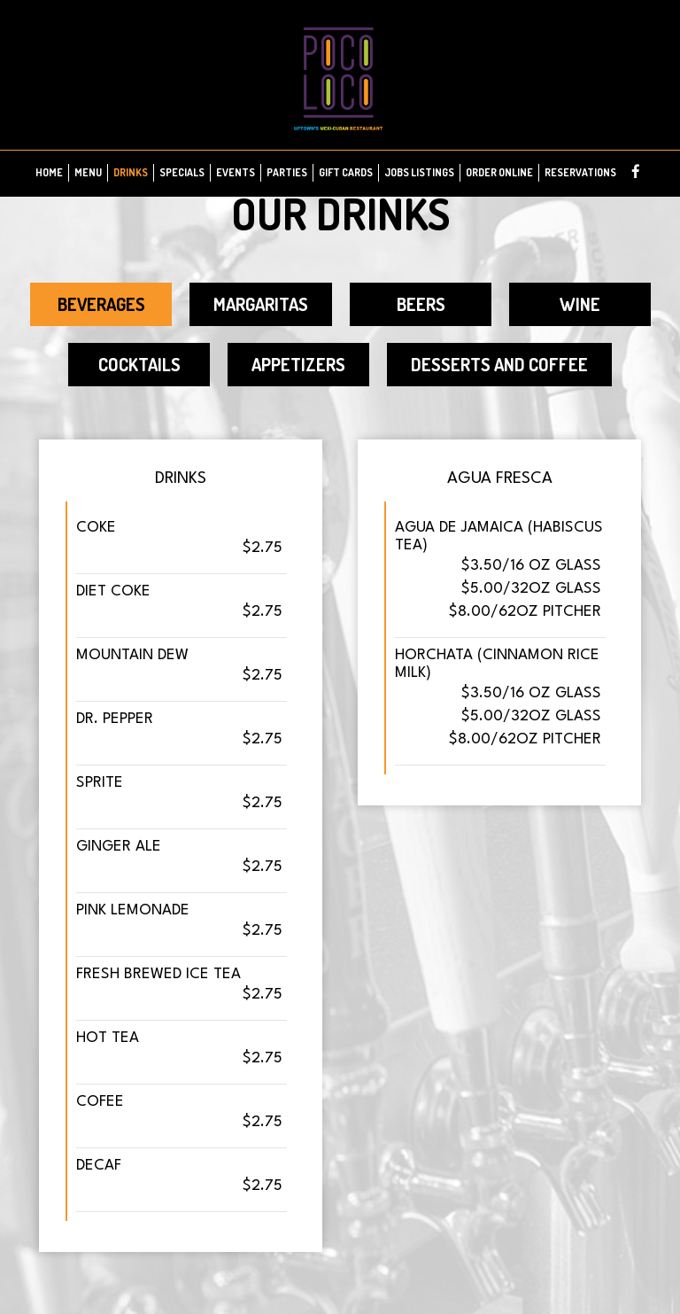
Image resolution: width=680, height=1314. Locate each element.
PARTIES (287, 172)
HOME (49, 172)
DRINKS (130, 172)
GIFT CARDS (346, 172)
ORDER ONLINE (499, 172)
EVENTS (235, 172)
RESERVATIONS (580, 172)
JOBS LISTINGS (419, 172)
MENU (88, 172)
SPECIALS (182, 172)
